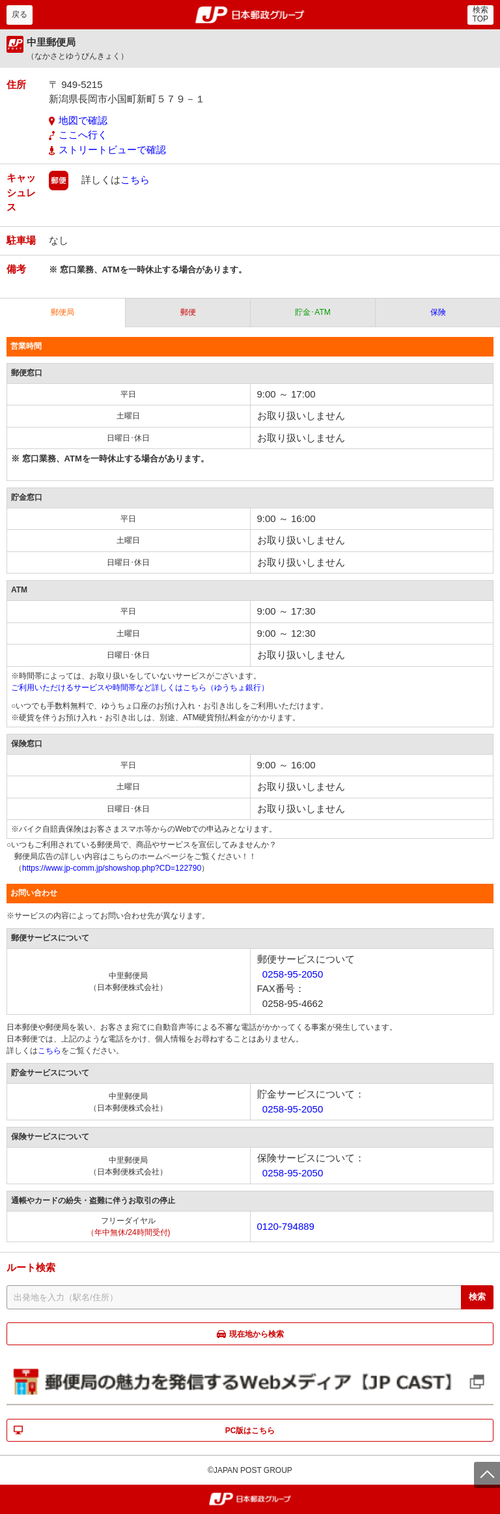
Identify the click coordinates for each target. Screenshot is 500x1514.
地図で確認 (83, 120)
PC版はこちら (250, 1430)
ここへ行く (83, 134)
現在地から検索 (256, 1334)
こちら (135, 179)
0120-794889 (285, 1226)
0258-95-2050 (292, 974)
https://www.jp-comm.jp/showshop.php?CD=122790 (111, 868)
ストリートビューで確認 (112, 149)
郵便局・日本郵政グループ (250, 15)
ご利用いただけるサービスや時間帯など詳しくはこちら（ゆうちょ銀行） (140, 687)
